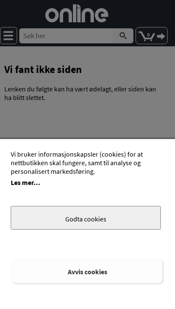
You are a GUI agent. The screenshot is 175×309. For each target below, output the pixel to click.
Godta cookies (85, 219)
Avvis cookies (87, 271)
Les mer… (25, 182)
